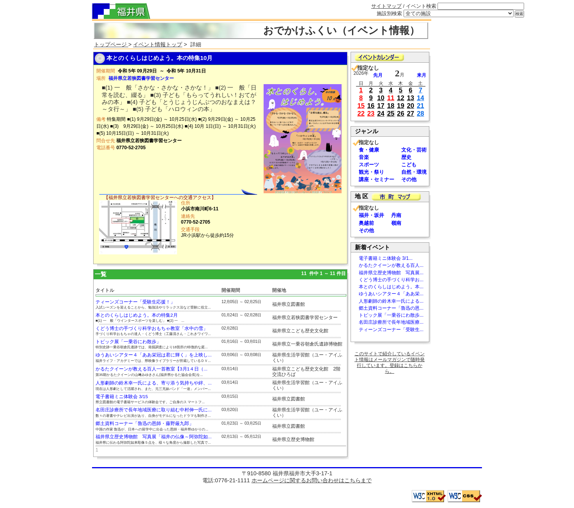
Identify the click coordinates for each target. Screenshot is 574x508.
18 (391, 105)
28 (420, 113)
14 (420, 98)
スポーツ (369, 165)
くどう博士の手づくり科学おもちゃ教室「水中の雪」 (152, 328)
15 (361, 105)
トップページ (111, 44)
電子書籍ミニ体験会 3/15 (122, 396)
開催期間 (230, 290)
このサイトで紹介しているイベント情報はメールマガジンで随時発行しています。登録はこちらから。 (389, 362)
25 (391, 113)
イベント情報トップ (157, 44)
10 (380, 98)
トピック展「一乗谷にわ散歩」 (128, 341)
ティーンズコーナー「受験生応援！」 (135, 302)
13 (411, 98)
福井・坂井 (371, 215)
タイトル (105, 290)
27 (411, 113)
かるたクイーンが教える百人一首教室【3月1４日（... (151, 369)
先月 (378, 75)
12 (400, 98)
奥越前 (366, 223)
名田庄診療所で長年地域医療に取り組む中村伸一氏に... (154, 410)
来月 (421, 75)
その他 (408, 179)
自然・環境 (414, 172)
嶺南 (396, 223)
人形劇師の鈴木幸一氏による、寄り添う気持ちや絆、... (154, 383)
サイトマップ (386, 6)
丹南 (396, 215)
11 (391, 98)
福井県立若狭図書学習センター (141, 78)
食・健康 (369, 150)
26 (400, 113)
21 (420, 105)
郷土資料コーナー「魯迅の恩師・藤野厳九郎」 (145, 423)
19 (400, 105)
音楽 (364, 157)
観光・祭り (371, 172)
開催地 (279, 290)
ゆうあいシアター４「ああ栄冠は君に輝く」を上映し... (154, 355)
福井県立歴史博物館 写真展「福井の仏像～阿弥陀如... (154, 436)
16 (371, 105)
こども (408, 165)
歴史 (406, 157)
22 (361, 113)
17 (380, 105)
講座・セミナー (376, 179)
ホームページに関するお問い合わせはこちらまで (312, 480)
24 (380, 113)
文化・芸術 (414, 150)
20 (411, 105)
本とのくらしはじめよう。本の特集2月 (137, 315)
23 (371, 113)
